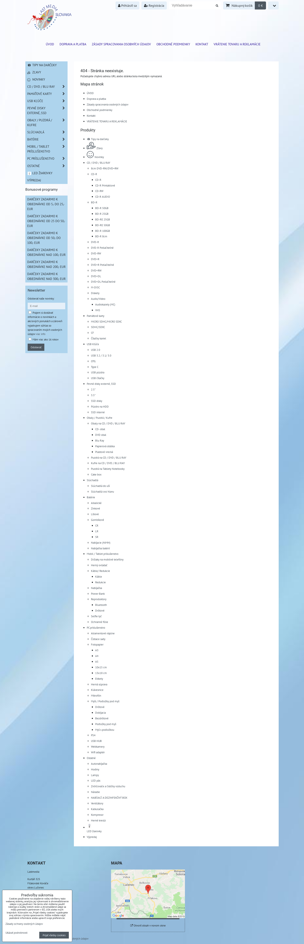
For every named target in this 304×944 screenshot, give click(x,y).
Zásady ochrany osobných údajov (24, 923)
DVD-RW (96, 253)
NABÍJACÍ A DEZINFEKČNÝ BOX (109, 797)
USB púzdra (97, 372)
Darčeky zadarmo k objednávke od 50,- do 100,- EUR (44, 238)
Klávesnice (97, 690)
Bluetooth (101, 605)
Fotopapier (97, 644)
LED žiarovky (39, 173)
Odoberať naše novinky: (41, 298)
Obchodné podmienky (173, 44)
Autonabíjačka (99, 764)
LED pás (95, 780)
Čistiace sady (98, 639)
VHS (97, 310)
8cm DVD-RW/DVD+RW (104, 168)
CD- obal (100, 429)
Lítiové (95, 514)
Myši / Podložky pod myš (105, 701)
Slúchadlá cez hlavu (102, 491)
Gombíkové (97, 520)
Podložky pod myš (105, 724)
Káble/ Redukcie (100, 571)
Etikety (99, 679)
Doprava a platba (73, 44)
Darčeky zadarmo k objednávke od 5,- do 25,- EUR (45, 204)
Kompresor (97, 815)
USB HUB (96, 741)
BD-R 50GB (102, 208)
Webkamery (97, 746)
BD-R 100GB (102, 231)
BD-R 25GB (102, 214)
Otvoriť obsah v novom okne (148, 925)
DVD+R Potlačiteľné (102, 265)
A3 (96, 650)
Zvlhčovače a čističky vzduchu (108, 786)
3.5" (93, 395)
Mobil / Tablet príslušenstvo (102, 554)
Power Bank (98, 594)
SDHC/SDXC (98, 327)
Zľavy (95, 148)
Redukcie (100, 582)
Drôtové (99, 610)
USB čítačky (97, 378)
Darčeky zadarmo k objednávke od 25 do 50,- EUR (46, 221)
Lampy (95, 775)
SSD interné (98, 412)
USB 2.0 (95, 350)
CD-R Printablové (105, 185)
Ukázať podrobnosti (16, 932)
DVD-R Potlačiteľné (102, 248)
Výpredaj (92, 837)
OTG (93, 361)
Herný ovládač (99, 565)
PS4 (93, 735)
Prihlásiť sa (127, 5)
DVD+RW (96, 270)
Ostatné (91, 758)
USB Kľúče (93, 344)
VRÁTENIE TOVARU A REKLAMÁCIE (237, 44)
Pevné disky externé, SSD (101, 384)
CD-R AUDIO (102, 197)
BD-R (94, 202)
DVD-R (95, 242)
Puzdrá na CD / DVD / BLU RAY (108, 457)
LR (96, 531)
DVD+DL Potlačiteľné (103, 282)
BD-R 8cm (101, 236)
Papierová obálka (105, 446)
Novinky (95, 157)
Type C (94, 367)
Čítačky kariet (98, 338)
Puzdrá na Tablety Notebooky (108, 469)
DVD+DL (96, 276)
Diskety (95, 293)
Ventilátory (97, 803)
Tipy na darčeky (98, 139)
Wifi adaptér (98, 752)
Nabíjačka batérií (100, 548)
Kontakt (201, 44)
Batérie (91, 497)
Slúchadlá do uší (100, 486)
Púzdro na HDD (100, 406)
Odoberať (36, 347)
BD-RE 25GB (102, 219)
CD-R (94, 174)
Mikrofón (96, 695)
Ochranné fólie (99, 622)
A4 (96, 656)
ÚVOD (50, 44)
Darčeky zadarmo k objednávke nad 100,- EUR (46, 252)
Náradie (95, 792)
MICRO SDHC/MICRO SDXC (106, 321)
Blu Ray (99, 440)
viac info (40, 334)
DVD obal (100, 435)
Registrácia (154, 5)
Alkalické (96, 503)
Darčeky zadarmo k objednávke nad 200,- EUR (46, 264)
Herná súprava (99, 684)
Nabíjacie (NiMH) (100, 542)
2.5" (93, 389)
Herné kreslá (98, 820)
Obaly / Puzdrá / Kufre (99, 418)
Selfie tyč (96, 616)
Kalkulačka (97, 809)
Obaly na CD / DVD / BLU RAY (108, 423)
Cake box (96, 474)
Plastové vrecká (104, 452)
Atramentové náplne (103, 633)
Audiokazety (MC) (105, 304)
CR (96, 525)
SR (96, 537)
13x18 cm (101, 673)
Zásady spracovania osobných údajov (121, 44)
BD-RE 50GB (102, 225)
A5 (96, 661)
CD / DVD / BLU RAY (98, 163)
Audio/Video (98, 299)
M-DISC (95, 287)
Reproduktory (98, 599)
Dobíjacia (100, 712)
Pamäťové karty (95, 316)
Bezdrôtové (102, 718)
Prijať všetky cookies (54, 935)
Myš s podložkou (104, 730)
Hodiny (95, 769)
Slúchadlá (92, 480)
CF (92, 333)
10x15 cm (101, 667)
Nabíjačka (96, 588)
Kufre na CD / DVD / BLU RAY (108, 463)
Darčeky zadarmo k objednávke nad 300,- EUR (46, 276)
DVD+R (95, 259)
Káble (98, 576)
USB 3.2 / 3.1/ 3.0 (101, 355)
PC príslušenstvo (96, 627)
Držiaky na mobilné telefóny (107, 559)
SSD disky (96, 401)
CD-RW (99, 191)
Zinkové (95, 508)
